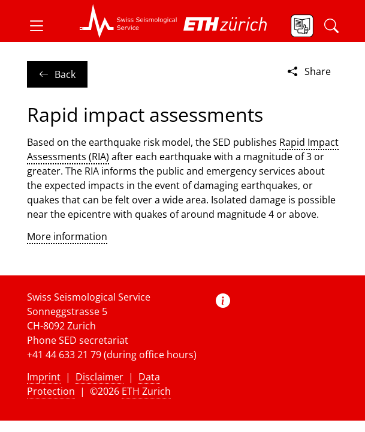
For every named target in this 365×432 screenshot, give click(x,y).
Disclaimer (99, 376)
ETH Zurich (146, 391)
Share (308, 71)
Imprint (44, 376)
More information (67, 236)
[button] (41, 25)
